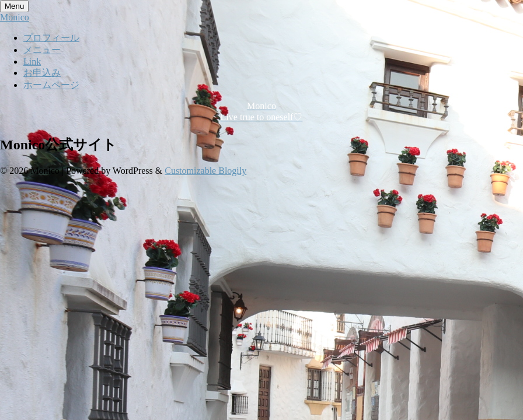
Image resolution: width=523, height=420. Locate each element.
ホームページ (51, 85)
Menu (14, 6)
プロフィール (51, 38)
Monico (14, 17)
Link (32, 61)
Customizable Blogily (205, 171)
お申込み (42, 73)
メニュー (42, 50)
